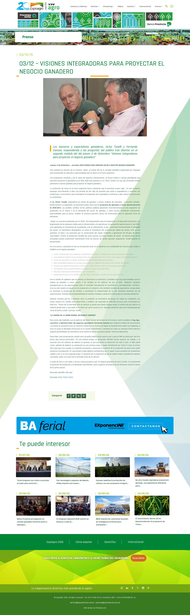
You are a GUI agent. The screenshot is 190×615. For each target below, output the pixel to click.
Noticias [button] (94, 6)
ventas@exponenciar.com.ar (82, 602)
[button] (69, 396)
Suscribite (140, 558)
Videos (120, 6)
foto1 (60, 377)
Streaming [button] (107, 6)
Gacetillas (110, 542)
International (145, 6)
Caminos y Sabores (78, 6)
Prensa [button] (158, 6)
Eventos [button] (130, 6)
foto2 (65, 377)
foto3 (70, 377)
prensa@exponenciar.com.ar (108, 602)
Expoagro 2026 (55, 542)
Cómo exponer (84, 542)
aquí (70, 372)
